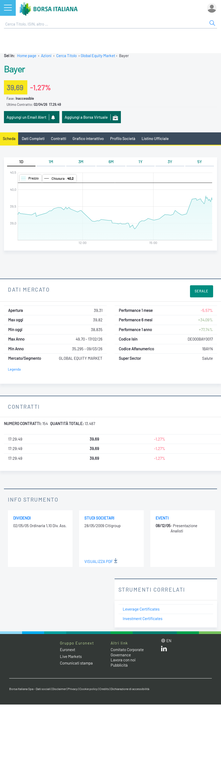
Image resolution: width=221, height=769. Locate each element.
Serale (201, 291)
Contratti (58, 138)
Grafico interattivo (88, 138)
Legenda (14, 369)
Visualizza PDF (100, 561)
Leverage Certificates (141, 609)
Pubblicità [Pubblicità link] (119, 665)
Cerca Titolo (66, 55)
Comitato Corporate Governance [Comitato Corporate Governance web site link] (127, 652)
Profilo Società (122, 138)
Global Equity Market (98, 55)
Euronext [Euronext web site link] (67, 649)
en (168, 640)
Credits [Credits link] (104, 689)
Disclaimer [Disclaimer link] (59, 689)
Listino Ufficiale (155, 138)
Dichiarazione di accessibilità (130, 689)
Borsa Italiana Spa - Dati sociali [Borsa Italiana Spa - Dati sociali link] (29, 689)
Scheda (9, 138)
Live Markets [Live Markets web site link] (71, 656)
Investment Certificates (142, 618)
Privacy (73, 689)
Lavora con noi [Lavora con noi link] (123, 659)
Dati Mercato (29, 289)
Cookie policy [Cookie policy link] (88, 689)
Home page (26, 55)
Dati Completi (33, 138)
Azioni (46, 55)
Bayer (14, 68)
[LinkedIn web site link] (164, 649)
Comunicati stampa (76, 663)
